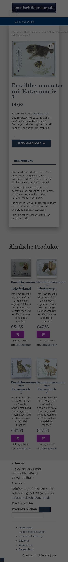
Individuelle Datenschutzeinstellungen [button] (34, 313)
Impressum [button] (52, 323)
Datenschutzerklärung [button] (36, 323)
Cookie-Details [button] (17, 323)
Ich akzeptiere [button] (34, 302)
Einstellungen (16, 282)
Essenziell (10, 290)
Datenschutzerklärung (15, 279)
